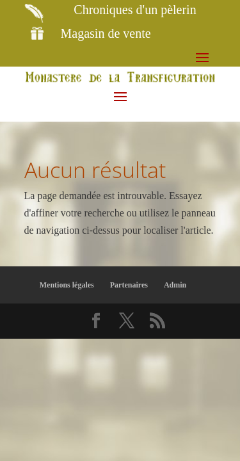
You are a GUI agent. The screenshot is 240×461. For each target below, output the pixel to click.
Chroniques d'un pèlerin (135, 10)
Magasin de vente (106, 33)
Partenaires (129, 284)
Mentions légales (67, 284)
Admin (175, 284)
